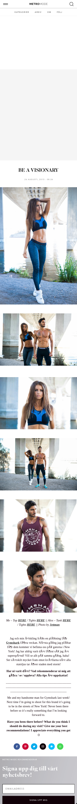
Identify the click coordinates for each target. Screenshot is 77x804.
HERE (31, 624)
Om (49, 12)
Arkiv (38, 12)
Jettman (55, 624)
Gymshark (13, 642)
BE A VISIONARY (38, 170)
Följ (59, 12)
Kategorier (22, 12)
